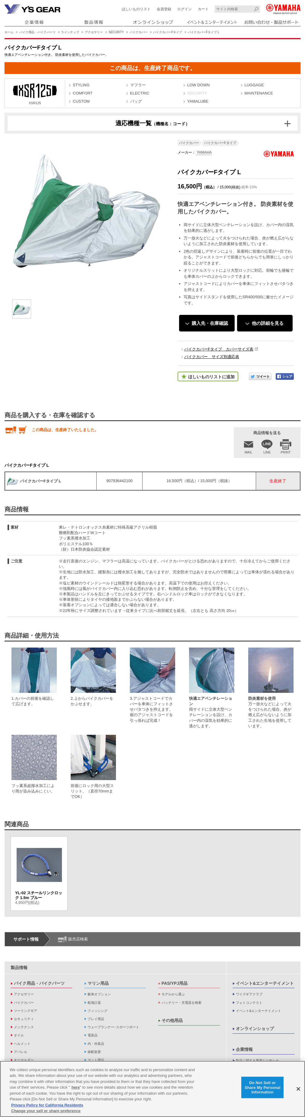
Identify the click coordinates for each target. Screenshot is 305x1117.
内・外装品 (96, 1043)
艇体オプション (99, 994)
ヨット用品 (96, 1060)
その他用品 (172, 1020)
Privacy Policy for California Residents (47, 1105)
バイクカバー (139, 32)
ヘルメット (22, 1043)
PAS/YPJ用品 (175, 983)
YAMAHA (204, 152)
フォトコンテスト (249, 1002)
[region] (152, 1089)
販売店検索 (78, 939)
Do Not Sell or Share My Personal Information (263, 1087)
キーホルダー (24, 1060)
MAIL (248, 452)
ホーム (9, 32)
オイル (19, 1035)
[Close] (298, 1089)
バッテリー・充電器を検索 (181, 1002)
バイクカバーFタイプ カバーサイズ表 (218, 349)
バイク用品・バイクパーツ (37, 32)
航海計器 (94, 1002)
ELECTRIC (139, 93)
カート (203, 9)
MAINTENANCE (259, 93)
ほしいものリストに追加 (211, 376)
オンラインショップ (255, 1028)
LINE (267, 452)
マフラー (138, 85)
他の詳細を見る (268, 323)
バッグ (136, 101)
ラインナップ (70, 32)
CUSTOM (81, 101)
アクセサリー (94, 32)
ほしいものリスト (136, 9)
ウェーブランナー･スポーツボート (113, 1027)
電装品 (93, 1035)
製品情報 (19, 967)
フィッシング (98, 1011)
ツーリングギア (25, 1011)
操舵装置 (94, 1052)
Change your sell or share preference (46, 1111)
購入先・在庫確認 (210, 323)
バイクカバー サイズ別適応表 (211, 356)
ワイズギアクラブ (249, 994)
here (76, 1087)
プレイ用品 (96, 1019)
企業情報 (244, 1049)
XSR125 (35, 94)
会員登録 (164, 9)
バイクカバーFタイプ (167, 32)
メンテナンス (24, 1027)
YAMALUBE (197, 101)
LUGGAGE (254, 85)
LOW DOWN (198, 85)
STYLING (81, 85)
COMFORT (82, 93)
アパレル (20, 1052)
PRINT (286, 452)
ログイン (184, 9)
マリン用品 (98, 983)
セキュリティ (24, 1019)
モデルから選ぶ (173, 994)
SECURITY (116, 32)
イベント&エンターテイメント (265, 983)
